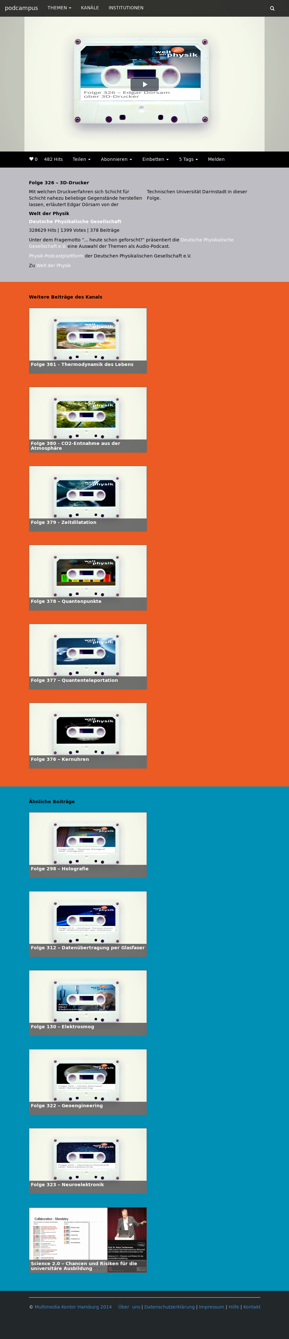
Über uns (129, 1307)
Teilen (82, 159)
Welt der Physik (53, 265)
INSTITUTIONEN (126, 8)
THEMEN (59, 8)
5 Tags (188, 159)
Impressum (211, 1307)
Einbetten (155, 159)
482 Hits (53, 159)
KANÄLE (90, 8)
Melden (216, 159)
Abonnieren (116, 159)
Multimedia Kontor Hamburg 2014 (73, 1307)
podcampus (21, 8)
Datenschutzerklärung (169, 1307)
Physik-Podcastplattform (56, 256)
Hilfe (234, 1307)
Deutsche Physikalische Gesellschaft (75, 221)
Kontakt (251, 1307)
